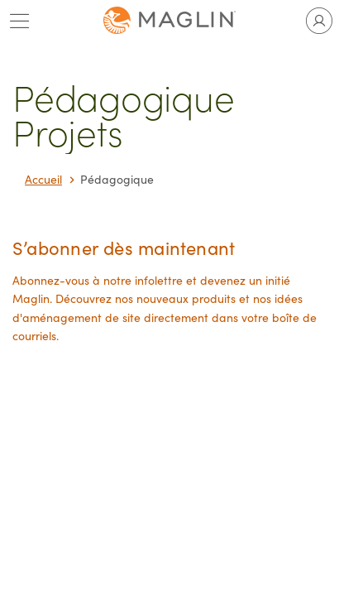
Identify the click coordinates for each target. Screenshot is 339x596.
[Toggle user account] (319, 20)
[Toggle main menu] (20, 20)
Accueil (43, 179)
